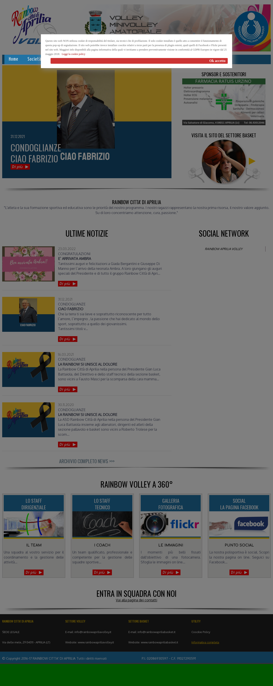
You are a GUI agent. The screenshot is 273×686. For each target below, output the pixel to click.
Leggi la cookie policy (74, 54)
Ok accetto (217, 61)
